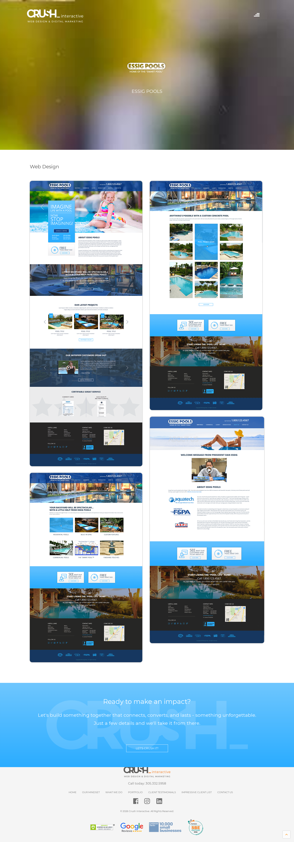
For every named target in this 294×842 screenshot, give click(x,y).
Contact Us (225, 792)
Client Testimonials (162, 792)
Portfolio (135, 792)
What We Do (113, 792)
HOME (72, 792)
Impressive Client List (197, 792)
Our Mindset (91, 792)
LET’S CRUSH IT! (147, 748)
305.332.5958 (156, 783)
